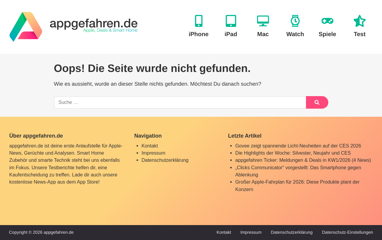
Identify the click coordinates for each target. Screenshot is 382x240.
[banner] (73, 27)
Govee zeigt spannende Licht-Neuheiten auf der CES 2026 (298, 145)
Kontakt (150, 145)
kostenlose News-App (32, 181)
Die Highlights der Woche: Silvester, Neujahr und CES (293, 153)
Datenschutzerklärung (165, 160)
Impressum (154, 153)
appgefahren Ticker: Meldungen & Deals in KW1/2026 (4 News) (303, 160)
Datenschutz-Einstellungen (347, 232)
